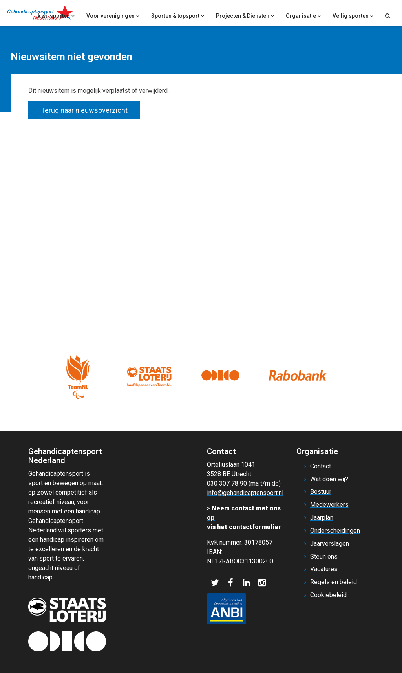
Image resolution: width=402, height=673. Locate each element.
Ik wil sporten (55, 16)
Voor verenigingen (112, 16)
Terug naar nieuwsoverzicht (84, 110)
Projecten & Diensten (245, 16)
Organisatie (303, 16)
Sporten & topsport (177, 16)
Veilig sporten (353, 16)
